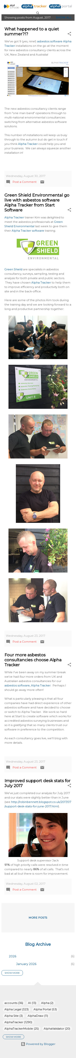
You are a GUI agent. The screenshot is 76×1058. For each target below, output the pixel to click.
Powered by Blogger (38, 1044)
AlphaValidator (57, 1028)
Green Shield (13, 269)
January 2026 (26, 964)
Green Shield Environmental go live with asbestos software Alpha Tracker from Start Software (36, 203)
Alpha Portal (45, 1009)
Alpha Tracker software (28, 230)
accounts (13, 1003)
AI (32, 1003)
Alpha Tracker (28, 144)
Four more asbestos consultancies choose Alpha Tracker (33, 660)
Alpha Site (13, 1015)
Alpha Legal (16, 1009)
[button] (69, 34)
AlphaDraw (38, 1015)
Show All (64, 17)
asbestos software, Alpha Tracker (27, 685)
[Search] (38, 13)
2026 (12, 956)
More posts (38, 918)
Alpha (47, 1003)
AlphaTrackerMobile (21, 1028)
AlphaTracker (18, 1022)
